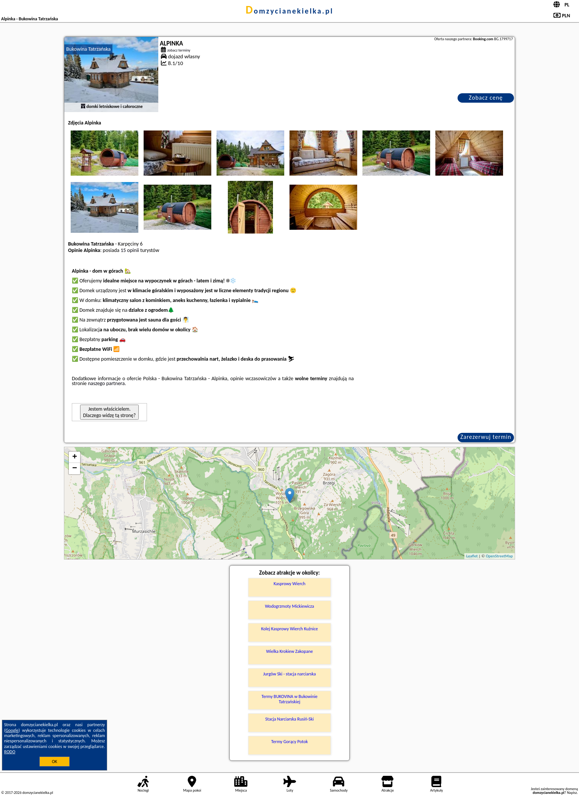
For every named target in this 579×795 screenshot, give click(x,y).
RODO (9, 751)
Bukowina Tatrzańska (88, 49)
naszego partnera (106, 383)
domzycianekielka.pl (289, 10)
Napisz (572, 792)
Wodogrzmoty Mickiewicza (289, 606)
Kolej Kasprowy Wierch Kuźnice (289, 628)
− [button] (74, 468)
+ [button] (74, 457)
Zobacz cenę (486, 97)
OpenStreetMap (499, 556)
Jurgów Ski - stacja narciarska (289, 674)
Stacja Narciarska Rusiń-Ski (289, 719)
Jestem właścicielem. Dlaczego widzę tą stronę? (109, 412)
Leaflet (471, 556)
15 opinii (130, 250)
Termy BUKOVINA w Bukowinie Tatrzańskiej (289, 699)
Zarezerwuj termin (485, 436)
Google (12, 730)
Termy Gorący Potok (289, 741)
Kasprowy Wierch (290, 583)
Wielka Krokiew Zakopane (289, 651)
